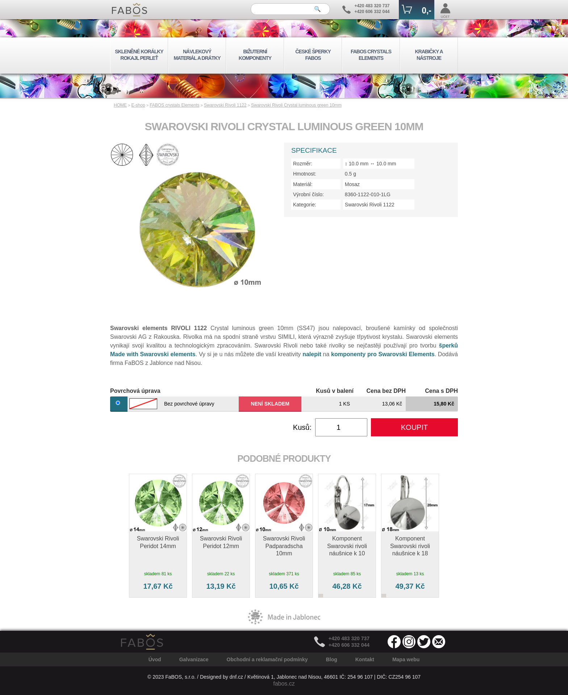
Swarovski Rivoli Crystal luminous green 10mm (296, 105)
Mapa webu (405, 659)
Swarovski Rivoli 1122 (225, 105)
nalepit (311, 354)
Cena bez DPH (386, 391)
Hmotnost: (304, 174)
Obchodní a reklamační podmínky (267, 659)
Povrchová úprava (135, 391)
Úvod (155, 659)
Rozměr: (302, 163)
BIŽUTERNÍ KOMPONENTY (255, 55)
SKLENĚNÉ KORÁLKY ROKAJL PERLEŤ (139, 55)
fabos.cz (284, 683)
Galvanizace (194, 659)
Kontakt (364, 659)
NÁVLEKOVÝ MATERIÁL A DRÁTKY (197, 55)
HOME (120, 105)
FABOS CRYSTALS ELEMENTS (371, 55)
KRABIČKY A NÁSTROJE (429, 55)
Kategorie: (304, 204)
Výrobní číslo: (308, 194)
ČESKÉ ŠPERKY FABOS (313, 55)
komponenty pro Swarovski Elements (383, 354)
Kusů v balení (335, 391)
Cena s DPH (441, 391)
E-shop (138, 105)
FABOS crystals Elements (174, 105)
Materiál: (303, 184)
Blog (331, 659)
